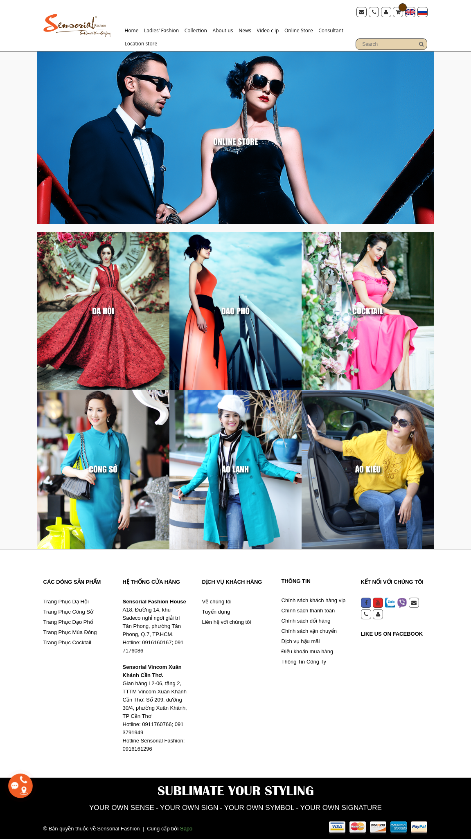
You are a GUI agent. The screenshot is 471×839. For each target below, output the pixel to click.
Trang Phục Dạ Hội (66, 600)
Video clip (268, 29)
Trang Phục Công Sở (68, 610)
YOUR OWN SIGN (182, 806)
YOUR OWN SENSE (104, 806)
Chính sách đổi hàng (306, 619)
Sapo (186, 828)
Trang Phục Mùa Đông (70, 631)
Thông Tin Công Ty (304, 660)
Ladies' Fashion (161, 29)
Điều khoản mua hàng (308, 650)
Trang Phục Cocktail (67, 641)
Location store (141, 42)
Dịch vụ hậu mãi (301, 640)
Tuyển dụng (216, 610)
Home (132, 29)
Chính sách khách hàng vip (314, 599)
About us (223, 29)
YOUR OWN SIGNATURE (357, 806)
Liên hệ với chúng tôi (226, 620)
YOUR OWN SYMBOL (263, 806)
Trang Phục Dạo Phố (68, 620)
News (245, 29)
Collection (196, 29)
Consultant (330, 29)
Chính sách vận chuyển (309, 629)
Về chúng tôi (217, 600)
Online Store (298, 29)
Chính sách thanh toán (308, 609)
